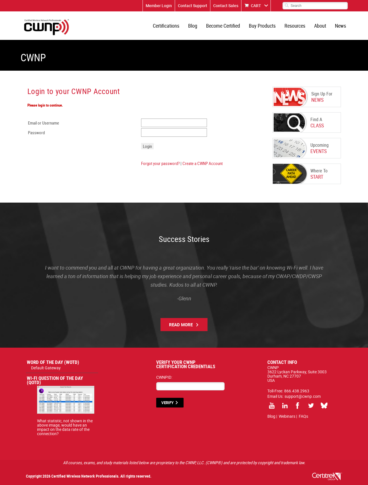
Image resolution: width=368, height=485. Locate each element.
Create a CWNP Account (202, 163)
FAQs (303, 416)
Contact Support (192, 5)
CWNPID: (164, 377)
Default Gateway (46, 367)
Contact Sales (225, 5)
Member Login (159, 5)
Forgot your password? (160, 163)
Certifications (166, 25)
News (340, 25)
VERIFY (167, 402)
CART (256, 5)
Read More (181, 324)
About (320, 25)
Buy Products (262, 25)
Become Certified (223, 25)
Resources (294, 25)
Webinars (287, 416)
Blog (192, 25)
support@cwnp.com (302, 396)
